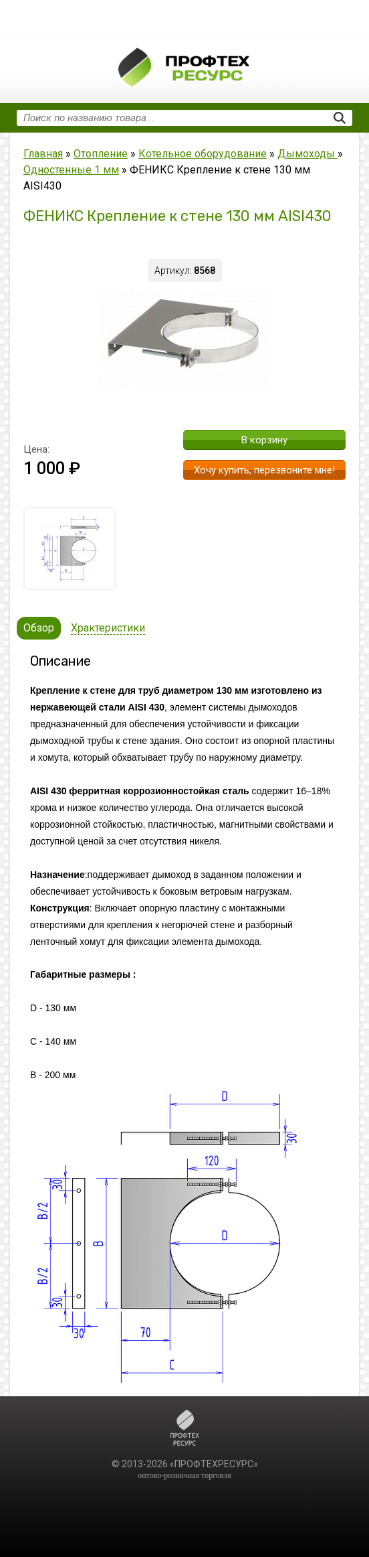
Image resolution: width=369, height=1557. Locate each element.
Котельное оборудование (202, 153)
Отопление (101, 153)
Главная (43, 153)
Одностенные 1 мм (71, 169)
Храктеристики (108, 627)
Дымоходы (307, 153)
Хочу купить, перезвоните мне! (264, 470)
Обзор (38, 627)
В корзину (264, 440)
